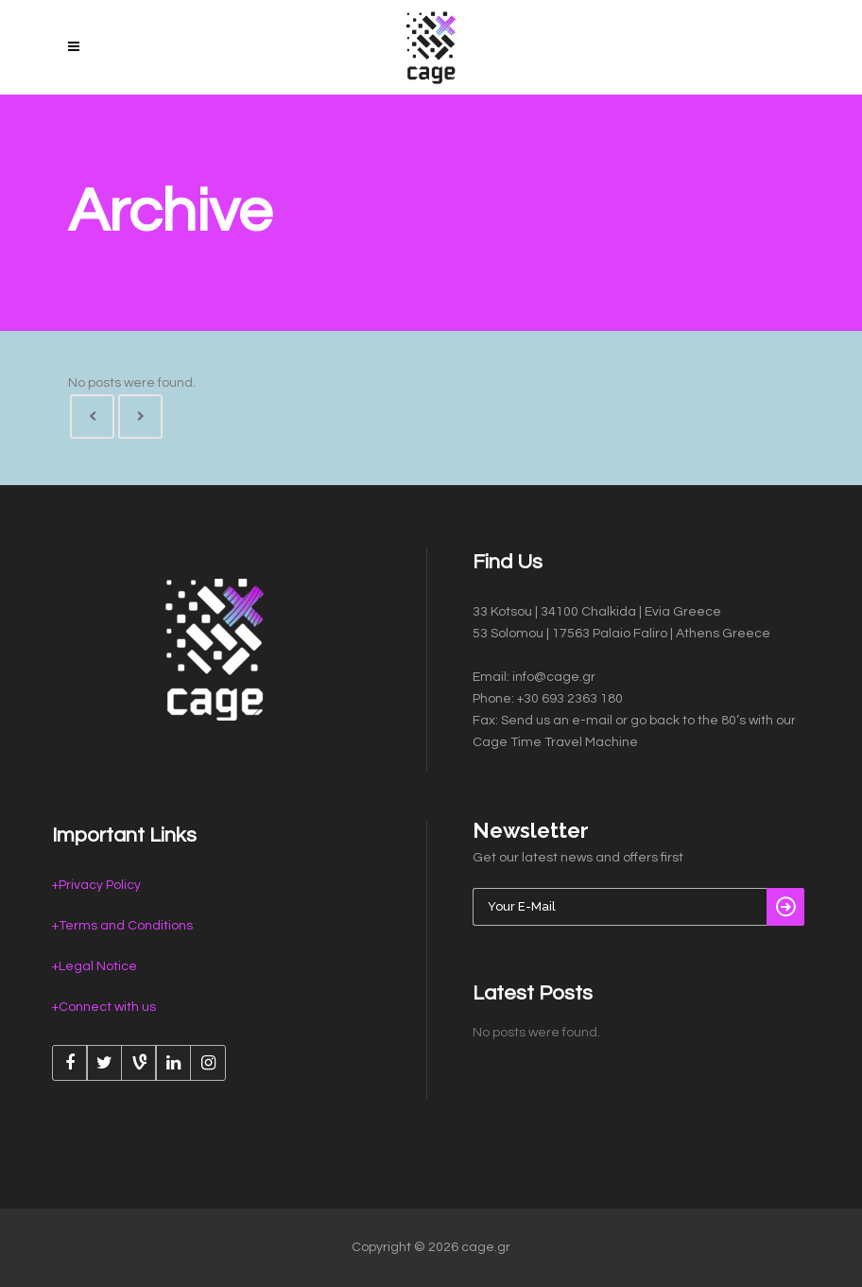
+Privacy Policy (96, 885)
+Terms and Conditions (122, 925)
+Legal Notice (94, 966)
